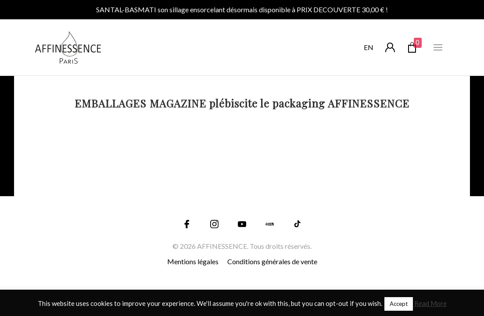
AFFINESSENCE (222, 246)
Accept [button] (399, 303)
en (368, 47)
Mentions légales (193, 261)
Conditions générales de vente (272, 261)
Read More (430, 303)
